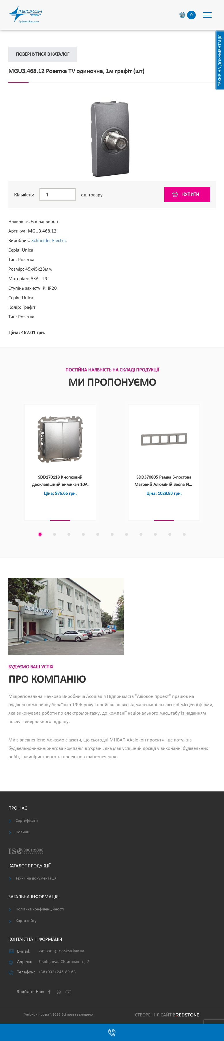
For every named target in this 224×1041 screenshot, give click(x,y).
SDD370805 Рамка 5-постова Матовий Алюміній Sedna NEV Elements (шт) (164, 481)
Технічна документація (220, 60)
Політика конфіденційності (40, 909)
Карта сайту (26, 921)
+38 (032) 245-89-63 (57, 972)
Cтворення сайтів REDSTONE (166, 1015)
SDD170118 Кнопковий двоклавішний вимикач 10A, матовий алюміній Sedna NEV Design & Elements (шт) (60, 481)
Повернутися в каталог (42, 54)
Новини (22, 832)
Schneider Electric (49, 240)
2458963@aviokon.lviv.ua (61, 951)
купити (190, 194)
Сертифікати (27, 821)
